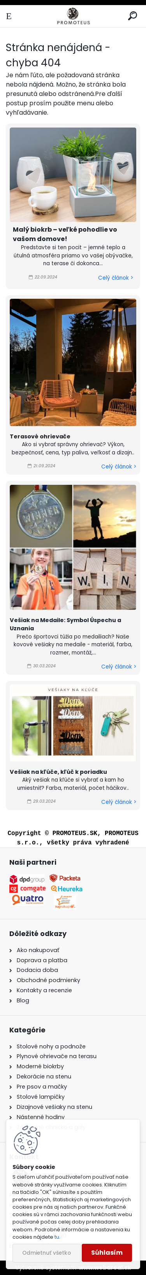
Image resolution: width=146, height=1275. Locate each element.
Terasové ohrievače (40, 436)
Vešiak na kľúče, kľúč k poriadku (58, 772)
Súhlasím (107, 1252)
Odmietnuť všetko (46, 1253)
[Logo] (72, 16)
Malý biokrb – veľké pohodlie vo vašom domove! (65, 234)
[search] (132, 16)
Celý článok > (115, 278)
